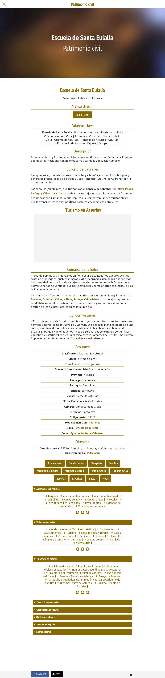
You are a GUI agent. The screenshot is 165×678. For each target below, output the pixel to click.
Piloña (129, 189)
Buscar (92, 478)
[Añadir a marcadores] (131, 674)
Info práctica (99, 471)
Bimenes (36, 299)
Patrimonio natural (74, 471)
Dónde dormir (76, 463)
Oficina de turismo (87, 428)
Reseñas (61, 478)
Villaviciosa (50, 193)
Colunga (60, 299)
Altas (106, 478)
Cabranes (48, 299)
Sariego (35, 193)
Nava (121, 189)
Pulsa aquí (93, 453)
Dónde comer (54, 463)
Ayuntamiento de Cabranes (87, 433)
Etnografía (96, 463)
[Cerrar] (4, 4)
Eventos (113, 463)
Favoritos (77, 478)
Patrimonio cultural (47, 471)
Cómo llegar (82, 114)
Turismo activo (120, 471)
